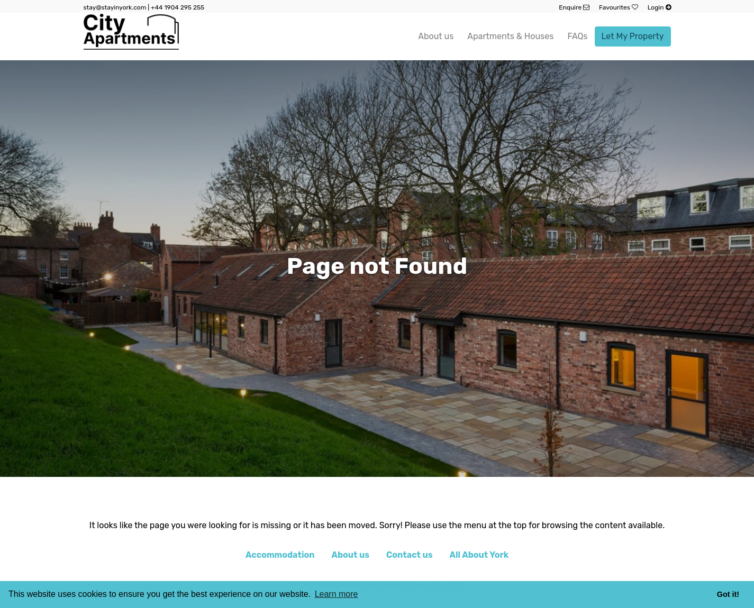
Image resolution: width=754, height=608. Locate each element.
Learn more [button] (336, 593)
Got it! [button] (728, 594)
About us (435, 36)
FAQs (577, 36)
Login (659, 7)
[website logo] (131, 36)
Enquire (574, 7)
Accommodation (280, 555)
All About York (479, 555)
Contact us (409, 555)
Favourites (618, 7)
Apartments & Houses (510, 36)
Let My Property (633, 36)
